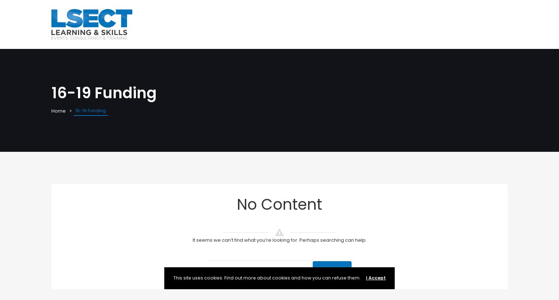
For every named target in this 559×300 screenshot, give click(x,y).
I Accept (376, 278)
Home (58, 111)
